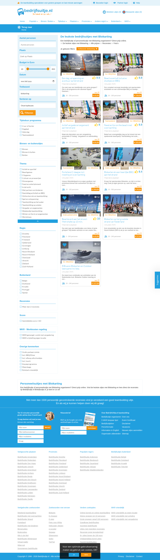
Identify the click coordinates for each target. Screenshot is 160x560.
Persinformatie (107, 427)
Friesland (26, 240)
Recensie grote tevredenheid (91, 532)
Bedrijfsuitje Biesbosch (89, 460)
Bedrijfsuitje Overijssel (58, 483)
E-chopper (53, 516)
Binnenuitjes (22, 529)
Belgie (24, 281)
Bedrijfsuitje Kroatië (119, 463)
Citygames (26, 175)
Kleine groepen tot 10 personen (92, 516)
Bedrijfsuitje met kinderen (28, 526)
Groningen (26, 246)
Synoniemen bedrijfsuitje (27, 548)
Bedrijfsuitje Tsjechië (119, 467)
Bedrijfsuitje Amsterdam (27, 457)
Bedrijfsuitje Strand (25, 519)
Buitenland (115, 21)
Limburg (25, 249)
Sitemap (125, 434)
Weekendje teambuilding (32, 211)
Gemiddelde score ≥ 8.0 (31, 321)
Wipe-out (21, 545)
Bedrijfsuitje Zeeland (57, 489)
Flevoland (26, 237)
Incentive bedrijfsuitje (88, 526)
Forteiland (22, 522)
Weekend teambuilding (27, 513)
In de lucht (26, 187)
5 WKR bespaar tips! (109, 420)
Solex (51, 539)
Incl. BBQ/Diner (28, 355)
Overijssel (26, 257)
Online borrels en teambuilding (34, 196)
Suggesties (157, 280)
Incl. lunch (26, 361)
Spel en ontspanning (30, 199)
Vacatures (126, 427)
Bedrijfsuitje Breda (25, 476)
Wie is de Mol (23, 535)
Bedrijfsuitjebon (107, 423)
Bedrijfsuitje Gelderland (58, 467)
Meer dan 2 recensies (30, 307)
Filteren (29, 112)
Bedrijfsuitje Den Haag (27, 463)
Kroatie (25, 287)
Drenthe (25, 234)
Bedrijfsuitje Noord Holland (59, 480)
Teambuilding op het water (33, 202)
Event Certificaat (128, 420)
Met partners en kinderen (32, 190)
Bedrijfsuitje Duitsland (120, 460)
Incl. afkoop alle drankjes (32, 358)
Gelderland (26, 243)
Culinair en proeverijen (31, 178)
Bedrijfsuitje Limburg (57, 473)
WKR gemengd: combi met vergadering (38, 335)
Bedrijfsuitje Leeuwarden (27, 489)
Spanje (25, 292)
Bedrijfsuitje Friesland (57, 463)
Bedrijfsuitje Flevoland (58, 460)
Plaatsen (73, 21)
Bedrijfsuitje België (118, 457)
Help (136, 3)
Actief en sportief (29, 169)
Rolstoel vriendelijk (30, 370)
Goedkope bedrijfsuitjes (89, 522)
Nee (86, 555)
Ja (74, 555)
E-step (51, 519)
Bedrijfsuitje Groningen (27, 486)
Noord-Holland (28, 254)
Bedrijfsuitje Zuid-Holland (59, 493)
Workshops (26, 217)
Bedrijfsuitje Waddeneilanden (92, 470)
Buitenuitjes (22, 532)
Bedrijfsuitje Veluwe (88, 467)
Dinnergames (27, 181)
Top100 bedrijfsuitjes (88, 542)
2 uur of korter (28, 126)
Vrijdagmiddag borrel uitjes (90, 539)
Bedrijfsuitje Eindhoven (27, 483)
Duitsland (26, 284)
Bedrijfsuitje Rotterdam (27, 460)
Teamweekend (28, 135)
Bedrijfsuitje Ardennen (89, 457)
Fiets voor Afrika (55, 522)
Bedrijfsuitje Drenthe (57, 457)
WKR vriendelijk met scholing (123, 516)
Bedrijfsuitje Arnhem (26, 473)
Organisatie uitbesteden (111, 434)
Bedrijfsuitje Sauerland (89, 463)
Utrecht (25, 260)
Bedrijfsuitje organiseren (111, 417)
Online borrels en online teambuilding (95, 513)
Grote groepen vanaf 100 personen (94, 519)
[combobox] (38, 56)
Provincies (86, 21)
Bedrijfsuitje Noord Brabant (60, 476)
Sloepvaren (53, 535)
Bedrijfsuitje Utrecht (25, 467)
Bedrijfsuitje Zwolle (25, 499)
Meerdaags (26, 367)
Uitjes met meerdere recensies (92, 529)
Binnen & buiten (28, 152)
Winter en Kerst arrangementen (35, 214)
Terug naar (26, 27)
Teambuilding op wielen (31, 205)
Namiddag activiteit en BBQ (33, 193)
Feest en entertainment (31, 184)
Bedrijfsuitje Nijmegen (26, 496)
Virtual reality (23, 542)
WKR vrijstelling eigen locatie (34, 338)
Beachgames (27, 172)
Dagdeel (25, 129)
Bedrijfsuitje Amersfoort (27, 470)
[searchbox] (37, 57)
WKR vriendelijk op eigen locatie (124, 513)
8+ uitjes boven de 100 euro (91, 535)
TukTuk (52, 542)
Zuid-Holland (27, 266)
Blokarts (52, 513)
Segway (52, 532)
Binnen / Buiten (47, 21)
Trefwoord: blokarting (87, 49)
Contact (139, 556)
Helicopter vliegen (56, 526)
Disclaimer (126, 423)
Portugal (25, 289)
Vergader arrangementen (32, 208)
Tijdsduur (61, 21)
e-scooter (52, 529)
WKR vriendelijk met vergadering (124, 519)
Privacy (121, 556)
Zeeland (25, 263)
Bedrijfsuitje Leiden (25, 493)
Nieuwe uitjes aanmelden (132, 430)
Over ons (125, 417)
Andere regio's (101, 21)
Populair (32, 21)
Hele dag (25, 132)
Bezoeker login (100, 3)
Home (22, 21)
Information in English (110, 430)
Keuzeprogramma (29, 364)
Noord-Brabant (28, 251)
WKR (126, 21)
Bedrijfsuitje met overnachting (29, 516)
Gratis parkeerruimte (30, 352)
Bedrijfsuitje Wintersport (27, 539)
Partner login (120, 3)
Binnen (25, 149)
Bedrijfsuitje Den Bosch (27, 480)
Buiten (25, 155)
